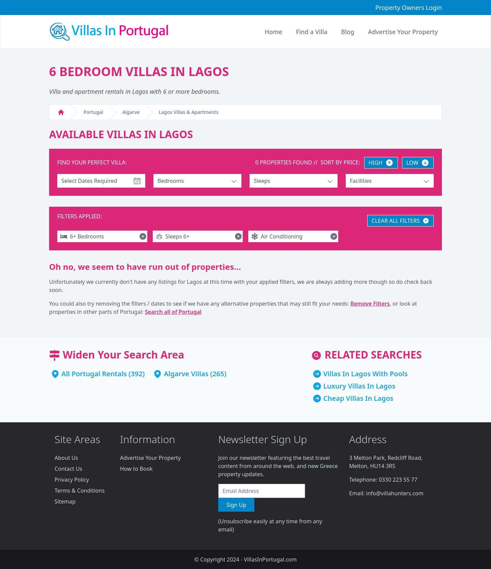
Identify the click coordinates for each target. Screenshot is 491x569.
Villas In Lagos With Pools (365, 373)
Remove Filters (370, 303)
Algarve (131, 112)
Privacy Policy (72, 479)
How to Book (136, 468)
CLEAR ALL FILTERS (400, 220)
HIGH (381, 163)
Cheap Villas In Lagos (358, 398)
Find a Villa (311, 32)
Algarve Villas (186, 373)
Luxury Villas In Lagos (359, 386)
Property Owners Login (408, 7)
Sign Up (236, 505)
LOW (417, 163)
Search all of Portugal (173, 312)
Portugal (93, 112)
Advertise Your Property (150, 458)
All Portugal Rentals (94, 373)
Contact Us (68, 468)
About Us (66, 458)
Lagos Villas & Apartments (189, 112)
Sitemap (65, 501)
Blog (347, 32)
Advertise (403, 32)
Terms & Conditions (80, 490)
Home (273, 32)
